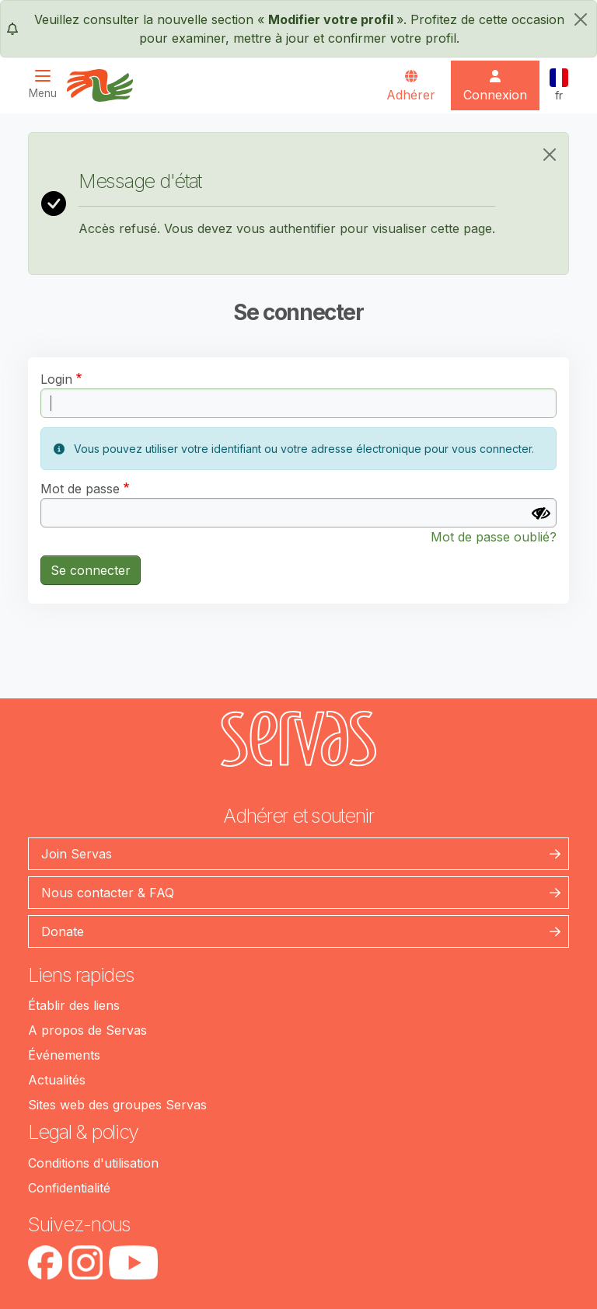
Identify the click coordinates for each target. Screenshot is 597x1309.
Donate (62, 931)
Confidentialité (69, 1188)
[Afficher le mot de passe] (541, 513)
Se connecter (91, 570)
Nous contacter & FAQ (107, 892)
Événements (64, 1055)
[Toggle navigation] (47, 84)
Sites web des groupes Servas (117, 1104)
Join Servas (76, 854)
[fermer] (580, 19)
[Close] (549, 154)
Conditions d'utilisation (93, 1163)
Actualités (57, 1080)
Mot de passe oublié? (494, 537)
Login (56, 379)
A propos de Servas (87, 1030)
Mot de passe (80, 488)
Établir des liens (74, 1005)
